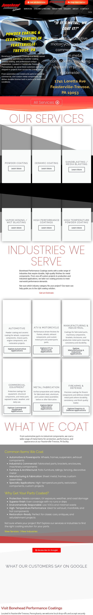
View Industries (29, 531)
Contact (84, 9)
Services (28, 9)
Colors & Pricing (42, 9)
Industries (57, 9)
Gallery (67, 9)
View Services (12, 531)
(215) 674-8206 (56, 1)
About (76, 9)
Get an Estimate (46, 293)
